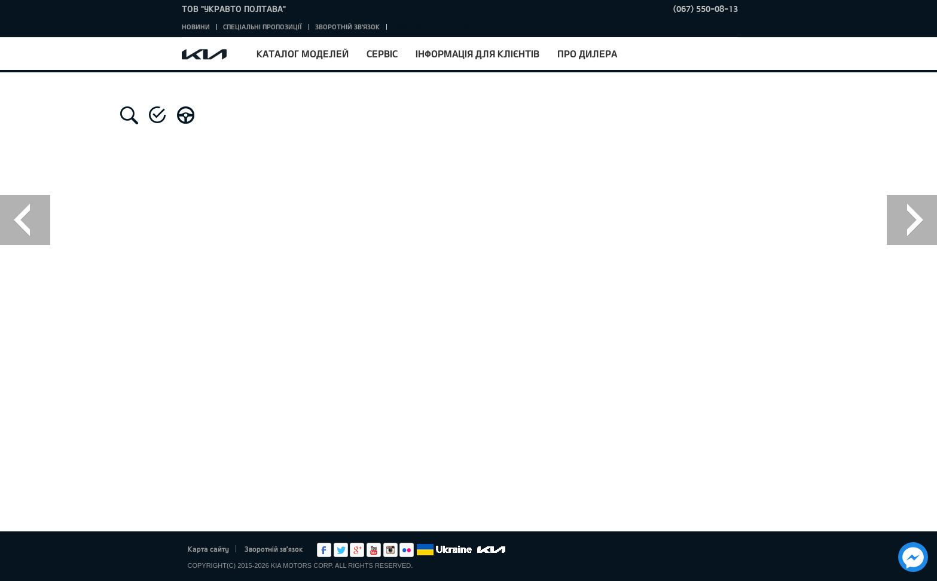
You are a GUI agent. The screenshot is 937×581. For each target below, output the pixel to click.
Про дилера (587, 53)
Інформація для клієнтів (477, 53)
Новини (196, 26)
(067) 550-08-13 (705, 9)
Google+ (357, 550)
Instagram (390, 550)
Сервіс (382, 53)
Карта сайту (208, 549)
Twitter (341, 550)
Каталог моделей (303, 53)
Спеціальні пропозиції (262, 26)
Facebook (324, 550)
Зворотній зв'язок (347, 26)
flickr (406, 550)
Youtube (374, 550)
